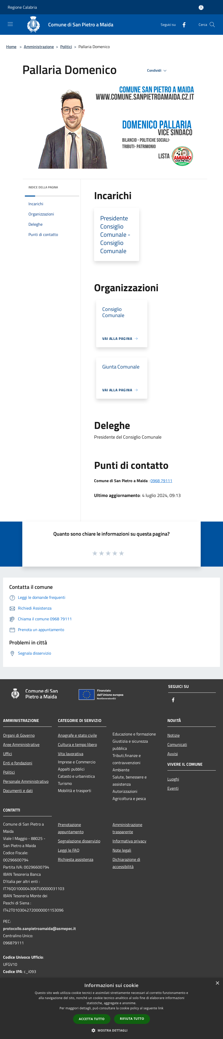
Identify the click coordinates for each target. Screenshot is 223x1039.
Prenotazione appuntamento (71, 828)
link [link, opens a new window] (161, 1008)
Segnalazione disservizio (79, 841)
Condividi (157, 71)
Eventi (173, 788)
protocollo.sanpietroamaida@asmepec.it (39, 928)
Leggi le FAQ (68, 850)
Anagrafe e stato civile (77, 735)
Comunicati (177, 744)
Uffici (7, 754)
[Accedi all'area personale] (201, 8)
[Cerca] (212, 24)
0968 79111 (161, 481)
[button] (111, 1030)
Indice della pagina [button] (43, 187)
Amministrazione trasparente (127, 828)
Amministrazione (39, 47)
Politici (66, 47)
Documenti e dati (18, 790)
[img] (68, 186)
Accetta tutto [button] (92, 1019)
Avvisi (172, 754)
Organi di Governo (19, 735)
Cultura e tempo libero (77, 744)
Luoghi (173, 779)
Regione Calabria (22, 7)
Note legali (122, 850)
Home (11, 47)
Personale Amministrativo (25, 781)
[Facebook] (182, 24)
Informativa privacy (129, 841)
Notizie (173, 735)
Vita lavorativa (70, 754)
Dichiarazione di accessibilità (126, 863)
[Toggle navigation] (10, 24)
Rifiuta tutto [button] (132, 1018)
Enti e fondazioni (17, 763)
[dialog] (111, 1008)
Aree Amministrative (21, 744)
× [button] (217, 983)
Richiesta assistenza (75, 859)
